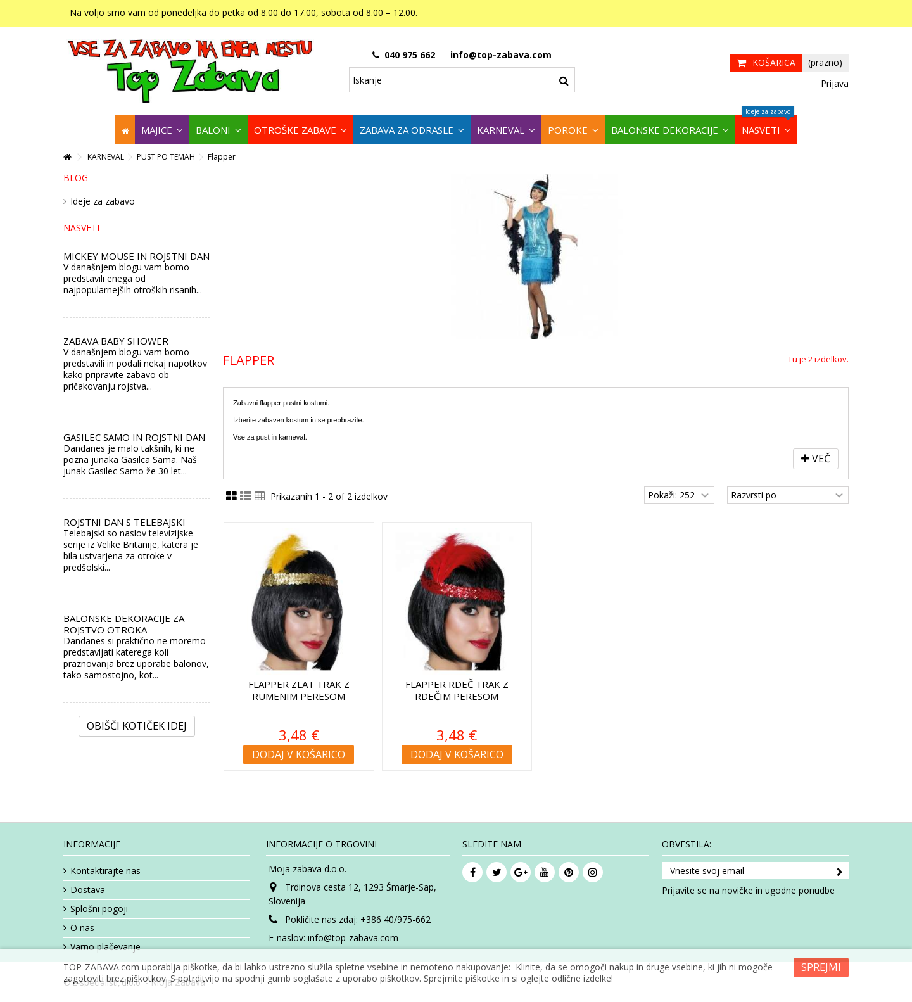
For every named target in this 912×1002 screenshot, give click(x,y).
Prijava (833, 83)
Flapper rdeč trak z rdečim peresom (457, 690)
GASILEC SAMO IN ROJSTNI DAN (134, 437)
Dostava (87, 890)
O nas (82, 928)
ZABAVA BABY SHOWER (115, 340)
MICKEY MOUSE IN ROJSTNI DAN (136, 256)
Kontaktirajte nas (105, 871)
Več (815, 459)
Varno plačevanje (105, 947)
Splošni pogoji (99, 909)
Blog (75, 178)
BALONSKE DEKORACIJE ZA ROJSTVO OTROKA (123, 624)
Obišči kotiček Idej (137, 726)
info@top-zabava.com (353, 938)
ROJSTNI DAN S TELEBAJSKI (124, 522)
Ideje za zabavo (102, 201)
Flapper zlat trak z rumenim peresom (299, 690)
